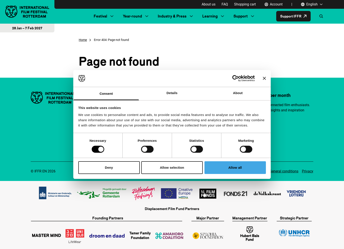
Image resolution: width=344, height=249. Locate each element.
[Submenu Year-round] (147, 16)
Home (83, 40)
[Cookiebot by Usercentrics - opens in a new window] (235, 78)
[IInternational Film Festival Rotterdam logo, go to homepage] (27, 12)
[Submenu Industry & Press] (191, 16)
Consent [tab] (106, 93)
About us (208, 4)
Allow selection (172, 167)
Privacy (307, 171)
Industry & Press (172, 16)
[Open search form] (321, 16)
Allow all (235, 167)
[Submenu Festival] (112, 16)
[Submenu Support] (252, 16)
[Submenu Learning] (222, 16)
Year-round (132, 16)
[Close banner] (264, 78)
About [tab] (238, 93)
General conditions (283, 171)
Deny (109, 167)
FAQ (225, 4)
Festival (100, 16)
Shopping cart (245, 4)
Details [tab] (172, 93)
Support (240, 16)
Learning (210, 16)
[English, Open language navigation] (311, 4)
